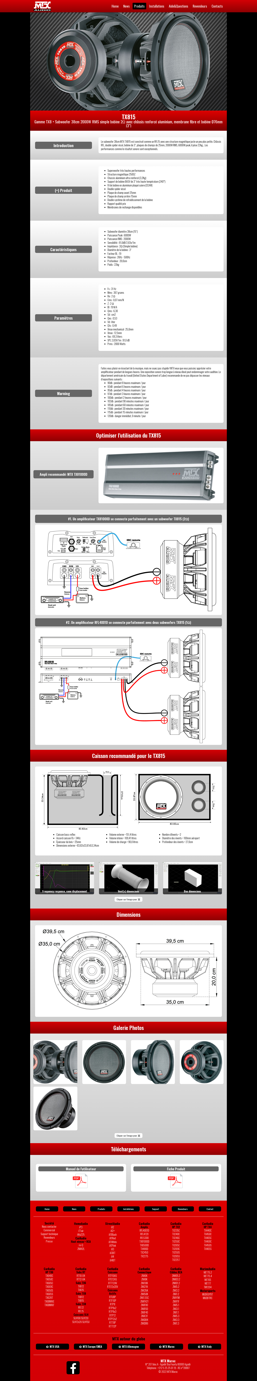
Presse (49, 1241)
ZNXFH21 (144, 1301)
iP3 (80, 1227)
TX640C (49, 1275)
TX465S (208, 1249)
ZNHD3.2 (176, 1279)
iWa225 (81, 1234)
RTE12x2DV (112, 1286)
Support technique (49, 1234)
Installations (156, 6)
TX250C (176, 1241)
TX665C (49, 1283)
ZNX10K (144, 1283)
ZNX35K (144, 1290)
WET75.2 (208, 1272)
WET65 (207, 1280)
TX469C (208, 1241)
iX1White (113, 1242)
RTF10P (112, 1300)
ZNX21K (144, 1286)
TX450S (208, 1245)
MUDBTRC (207, 1298)
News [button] (74, 1209)
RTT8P (112, 1322)
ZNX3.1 (176, 1309)
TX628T (49, 1297)
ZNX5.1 (176, 1305)
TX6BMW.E (49, 1301)
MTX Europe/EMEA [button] (90, 1347)
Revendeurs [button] (183, 1209)
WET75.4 (208, 1276)
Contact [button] (210, 1209)
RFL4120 (144, 1234)
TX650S (49, 1290)
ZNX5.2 (176, 1286)
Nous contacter (49, 1226)
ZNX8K (144, 1279)
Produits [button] (101, 1209)
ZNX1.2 (176, 1294)
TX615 (81, 1290)
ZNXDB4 (144, 1320)
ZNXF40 (144, 1312)
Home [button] (47, 1209)
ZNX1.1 (176, 1312)
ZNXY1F (176, 1301)
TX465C (208, 1238)
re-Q (81, 1245)
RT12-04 (81, 1279)
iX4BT (112, 1260)
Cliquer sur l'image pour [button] (128, 899)
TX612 (81, 1286)
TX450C (208, 1234)
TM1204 (208, 1287)
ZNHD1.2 (176, 1283)
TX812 (81, 1297)
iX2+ (113, 1231)
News (126, 6)
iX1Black (113, 1234)
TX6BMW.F (49, 1305)
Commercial (49, 1230)
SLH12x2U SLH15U (80, 1322)
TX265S (176, 1256)
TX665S (49, 1294)
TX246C (176, 1238)
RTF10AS (112, 1275)
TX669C (49, 1286)
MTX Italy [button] (205, 1347)
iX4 (112, 1256)
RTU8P (112, 1297)
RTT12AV (112, 1283)
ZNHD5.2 (176, 1275)
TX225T (176, 1260)
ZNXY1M (176, 1297)
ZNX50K (144, 1294)
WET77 (208, 1283)
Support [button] (155, 1209)
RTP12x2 (112, 1319)
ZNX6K (144, 1275)
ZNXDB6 (144, 1323)
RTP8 (112, 1304)
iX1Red (112, 1238)
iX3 (112, 1249)
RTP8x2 (112, 1308)
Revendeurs (200, 6)
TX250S (176, 1252)
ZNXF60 (144, 1309)
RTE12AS (112, 1279)
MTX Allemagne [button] (128, 1347)
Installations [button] (128, 1209)
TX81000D (144, 1241)
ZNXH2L (81, 1249)
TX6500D (144, 1245)
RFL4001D (144, 1230)
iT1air (81, 1231)
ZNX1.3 (176, 1323)
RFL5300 (144, 1238)
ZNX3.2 (176, 1290)
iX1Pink (112, 1245)
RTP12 (112, 1315)
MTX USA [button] (52, 1347)
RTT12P (112, 1326)
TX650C (49, 1279)
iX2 (112, 1227)
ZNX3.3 (176, 1320)
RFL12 (81, 1307)
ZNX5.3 (176, 1316)
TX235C (176, 1230)
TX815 (81, 1300)
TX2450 (144, 1252)
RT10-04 (81, 1275)
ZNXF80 (144, 1305)
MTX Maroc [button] (166, 1347)
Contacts (217, 6)
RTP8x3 (112, 1311)
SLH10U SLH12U (80, 1318)
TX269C (176, 1249)
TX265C (176, 1245)
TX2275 (144, 1256)
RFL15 (81, 1311)
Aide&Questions (178, 6)
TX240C (176, 1234)
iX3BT (112, 1253)
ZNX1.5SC (144, 1297)
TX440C (208, 1230)
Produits (139, 6)
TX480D (144, 1249)
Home (115, 6)
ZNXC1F (144, 1316)
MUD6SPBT (207, 1294)
